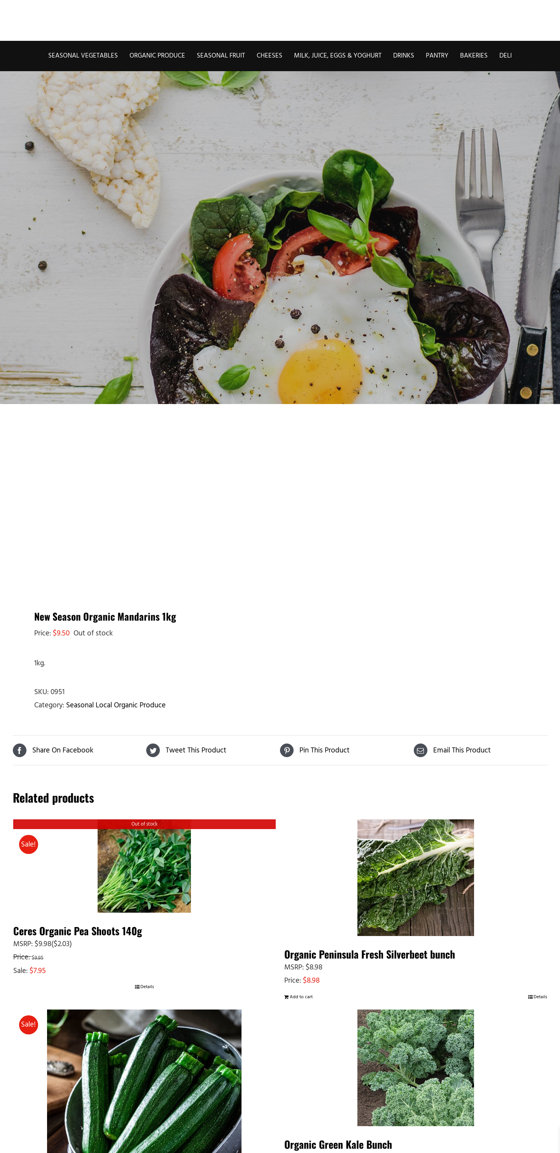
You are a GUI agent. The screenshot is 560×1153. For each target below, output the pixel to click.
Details (147, 986)
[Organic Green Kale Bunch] (415, 1068)
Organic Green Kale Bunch (338, 1144)
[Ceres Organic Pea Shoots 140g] (144, 866)
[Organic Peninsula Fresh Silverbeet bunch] (415, 877)
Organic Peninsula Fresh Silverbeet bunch (369, 954)
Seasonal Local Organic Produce (116, 705)
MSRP (22, 944)
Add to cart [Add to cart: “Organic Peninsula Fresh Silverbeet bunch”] (301, 997)
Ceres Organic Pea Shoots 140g (77, 930)
